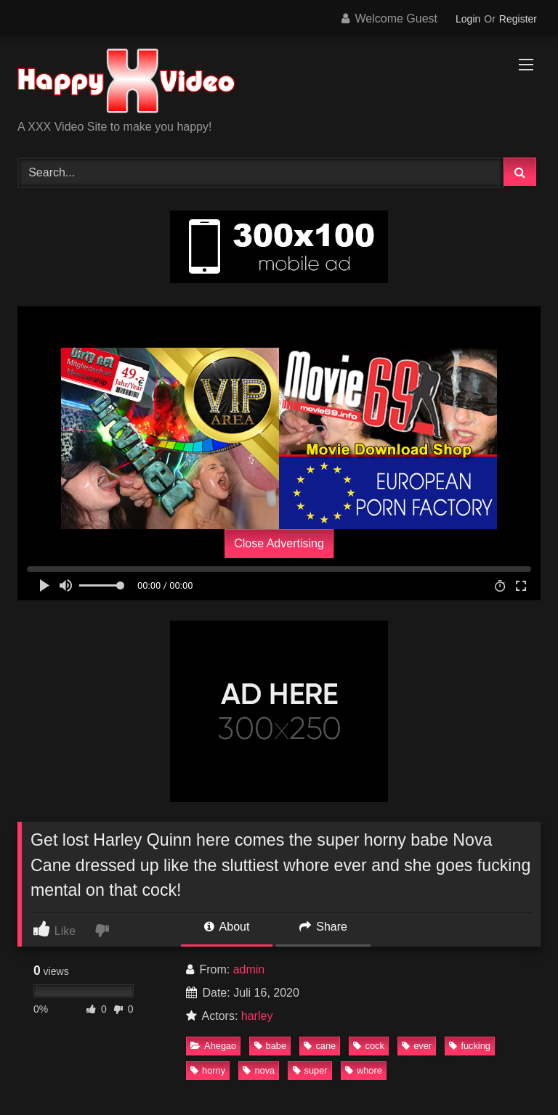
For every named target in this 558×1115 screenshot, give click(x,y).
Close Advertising (279, 543)
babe (270, 1045)
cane (320, 1045)
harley (257, 1016)
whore (363, 1070)
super (310, 1070)
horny (207, 1070)
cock (368, 1045)
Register (518, 19)
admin (249, 969)
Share (323, 926)
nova (259, 1070)
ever (417, 1045)
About (226, 926)
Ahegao (213, 1045)
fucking (469, 1045)
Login (468, 19)
